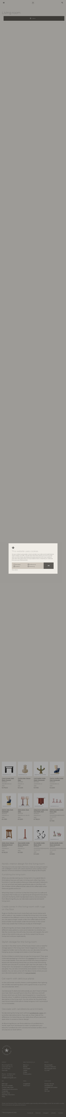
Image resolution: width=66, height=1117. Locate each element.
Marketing (32, 566)
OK (49, 565)
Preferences (32, 564)
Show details (15, 570)
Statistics (17, 566)
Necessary (18, 564)
